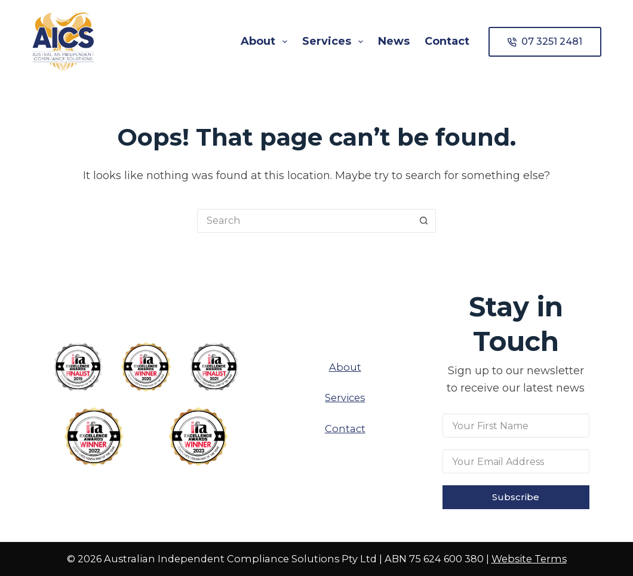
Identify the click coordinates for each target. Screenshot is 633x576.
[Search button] (424, 221)
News (394, 41)
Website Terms (529, 559)
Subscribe (515, 497)
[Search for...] (304, 221)
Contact (447, 41)
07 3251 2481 (545, 41)
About (266, 42)
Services (335, 42)
